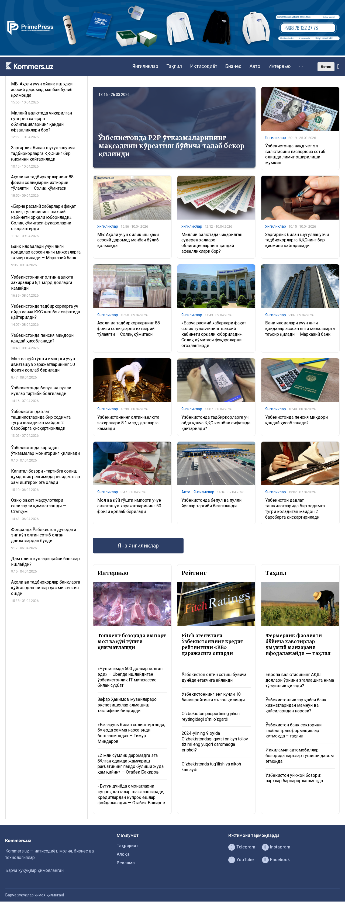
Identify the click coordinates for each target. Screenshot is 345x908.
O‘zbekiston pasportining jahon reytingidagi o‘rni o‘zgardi (211, 716)
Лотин (326, 67)
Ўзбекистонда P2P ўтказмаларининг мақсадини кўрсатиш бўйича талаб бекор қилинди (171, 146)
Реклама (126, 862)
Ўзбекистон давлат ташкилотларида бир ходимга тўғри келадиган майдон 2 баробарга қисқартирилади (295, 508)
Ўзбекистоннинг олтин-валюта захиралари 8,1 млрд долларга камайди (128, 423)
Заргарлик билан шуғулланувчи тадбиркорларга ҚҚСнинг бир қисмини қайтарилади (297, 240)
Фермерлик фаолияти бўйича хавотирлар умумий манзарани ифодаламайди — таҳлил (298, 644)
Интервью (279, 66)
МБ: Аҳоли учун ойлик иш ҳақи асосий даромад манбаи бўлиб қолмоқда (128, 240)
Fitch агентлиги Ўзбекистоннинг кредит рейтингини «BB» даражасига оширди (212, 644)
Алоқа (123, 854)
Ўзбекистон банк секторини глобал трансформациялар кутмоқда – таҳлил (293, 730)
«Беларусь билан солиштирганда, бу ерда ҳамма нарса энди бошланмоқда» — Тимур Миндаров (131, 733)
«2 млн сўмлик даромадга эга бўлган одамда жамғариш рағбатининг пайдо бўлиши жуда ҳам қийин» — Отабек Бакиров (131, 764)
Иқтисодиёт (203, 66)
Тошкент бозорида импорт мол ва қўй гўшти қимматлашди (132, 641)
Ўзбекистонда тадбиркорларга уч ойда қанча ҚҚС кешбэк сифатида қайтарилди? (215, 423)
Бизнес (233, 66)
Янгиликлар (145, 66)
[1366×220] (172, 54)
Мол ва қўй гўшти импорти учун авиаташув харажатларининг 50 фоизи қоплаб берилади (129, 506)
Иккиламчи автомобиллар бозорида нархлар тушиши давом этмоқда (299, 755)
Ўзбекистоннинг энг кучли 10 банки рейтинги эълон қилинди (213, 697)
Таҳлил (174, 66)
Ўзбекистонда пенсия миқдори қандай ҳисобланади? (296, 420)
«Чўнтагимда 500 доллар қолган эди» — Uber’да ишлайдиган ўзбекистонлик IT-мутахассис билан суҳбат (130, 677)
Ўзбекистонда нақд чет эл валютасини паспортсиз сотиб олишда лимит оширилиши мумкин (295, 154)
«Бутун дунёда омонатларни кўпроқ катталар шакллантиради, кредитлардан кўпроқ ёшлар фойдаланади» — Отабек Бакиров (131, 794)
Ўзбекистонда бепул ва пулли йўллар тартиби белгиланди (211, 503)
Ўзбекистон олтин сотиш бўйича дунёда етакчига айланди (214, 677)
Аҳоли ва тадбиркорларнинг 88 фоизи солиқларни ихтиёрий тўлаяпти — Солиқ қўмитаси (128, 328)
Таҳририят (127, 845)
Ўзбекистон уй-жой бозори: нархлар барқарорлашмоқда (294, 778)
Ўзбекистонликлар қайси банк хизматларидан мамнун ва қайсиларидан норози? (295, 705)
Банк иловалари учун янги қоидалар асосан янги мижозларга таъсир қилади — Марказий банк (300, 328)
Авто (255, 66)
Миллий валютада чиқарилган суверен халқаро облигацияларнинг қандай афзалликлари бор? (211, 243)
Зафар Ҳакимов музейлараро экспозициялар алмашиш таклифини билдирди (127, 705)
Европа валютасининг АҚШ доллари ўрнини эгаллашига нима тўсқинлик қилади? (299, 680)
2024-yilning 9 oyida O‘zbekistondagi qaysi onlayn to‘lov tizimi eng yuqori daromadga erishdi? (215, 742)
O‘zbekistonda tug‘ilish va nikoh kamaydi (211, 766)
